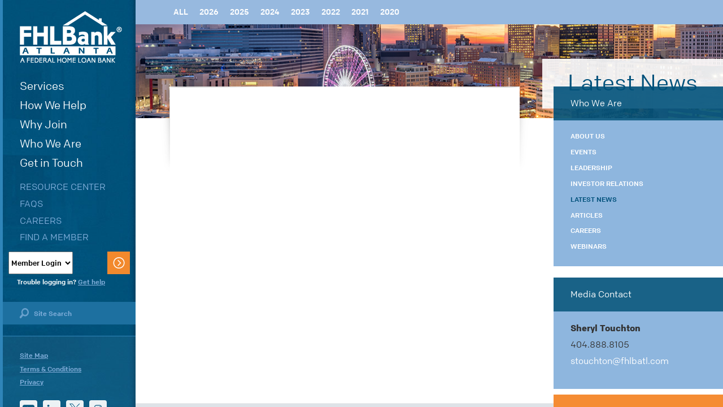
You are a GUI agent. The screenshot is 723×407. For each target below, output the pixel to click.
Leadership (591, 167)
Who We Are (50, 144)
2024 (270, 12)
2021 (360, 12)
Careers (41, 221)
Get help (91, 282)
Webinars (588, 246)
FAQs (31, 204)
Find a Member (54, 237)
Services (42, 86)
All (180, 12)
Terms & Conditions (50, 369)
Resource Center (63, 187)
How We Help (53, 105)
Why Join (43, 125)
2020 (389, 12)
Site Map (34, 355)
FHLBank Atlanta (71, 37)
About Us (587, 136)
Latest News (593, 199)
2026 (209, 12)
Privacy (31, 382)
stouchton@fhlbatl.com (619, 361)
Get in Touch (51, 163)
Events (583, 152)
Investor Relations (606, 183)
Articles (586, 215)
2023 (300, 12)
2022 (330, 12)
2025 (239, 12)
